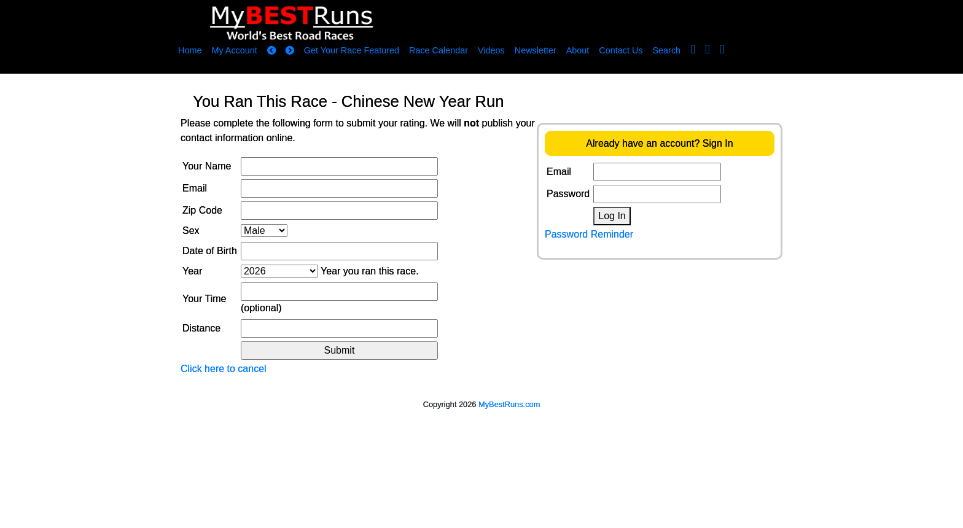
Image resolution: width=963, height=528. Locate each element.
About (578, 50)
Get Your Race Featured (351, 50)
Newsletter (535, 50)
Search (667, 50)
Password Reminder (589, 234)
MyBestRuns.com (509, 404)
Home (189, 50)
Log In (611, 216)
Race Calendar (438, 50)
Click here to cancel (224, 368)
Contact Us (620, 50)
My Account (234, 50)
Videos (491, 50)
